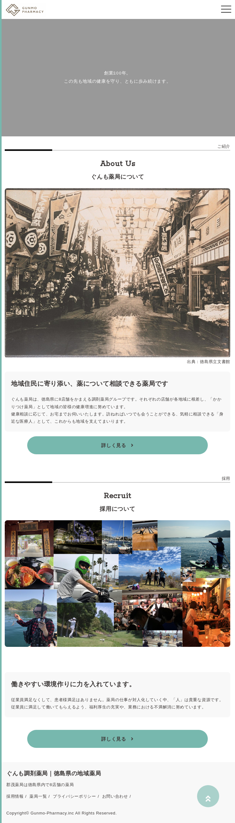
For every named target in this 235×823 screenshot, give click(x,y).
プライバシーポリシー (74, 796)
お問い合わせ (115, 796)
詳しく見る (117, 445)
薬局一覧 (38, 796)
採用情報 (15, 796)
